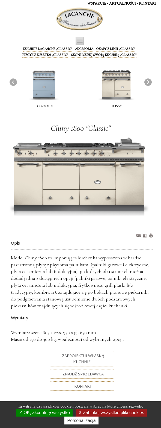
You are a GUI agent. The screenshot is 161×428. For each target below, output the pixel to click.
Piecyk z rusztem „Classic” (45, 55)
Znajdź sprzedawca (82, 374)
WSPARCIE (96, 3)
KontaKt (148, 3)
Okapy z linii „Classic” (115, 49)
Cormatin (45, 106)
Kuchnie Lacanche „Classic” (47, 49)
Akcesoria (84, 49)
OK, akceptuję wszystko (44, 412)
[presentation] (13, 82)
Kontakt (82, 386)
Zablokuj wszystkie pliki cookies (111, 412)
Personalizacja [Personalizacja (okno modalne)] (81, 420)
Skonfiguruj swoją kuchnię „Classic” (103, 55)
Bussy (117, 106)
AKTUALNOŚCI (122, 3)
